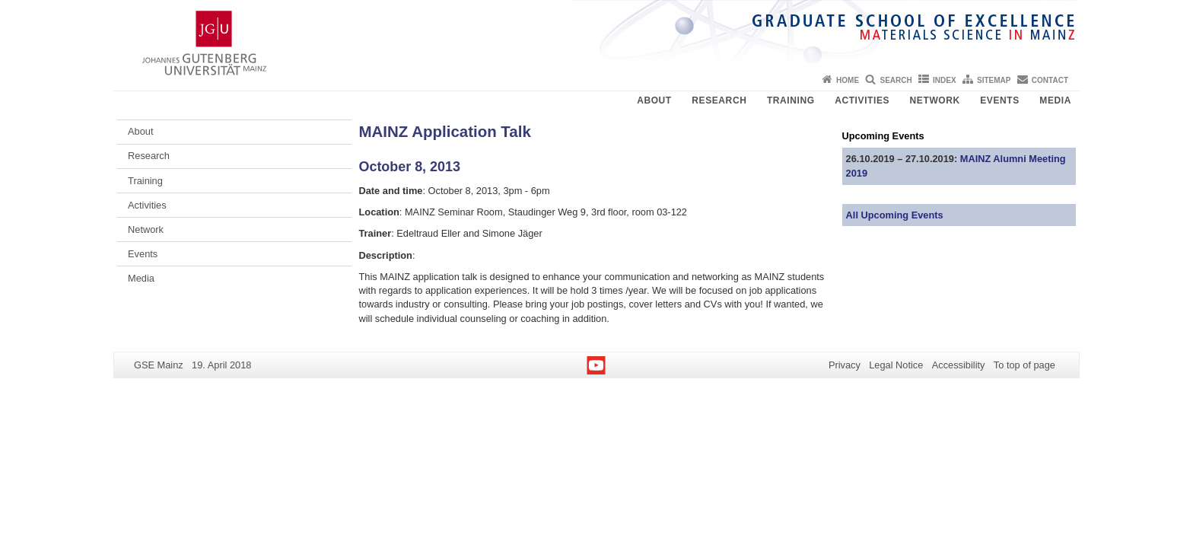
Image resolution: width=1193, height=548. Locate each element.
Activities (862, 100)
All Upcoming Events (894, 215)
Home (847, 80)
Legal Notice (896, 365)
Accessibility (958, 365)
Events (1000, 100)
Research (719, 100)
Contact (1050, 80)
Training (791, 100)
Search (895, 80)
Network (935, 100)
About (654, 100)
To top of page (1024, 365)
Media (1055, 100)
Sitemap (993, 80)
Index (944, 80)
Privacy (845, 365)
